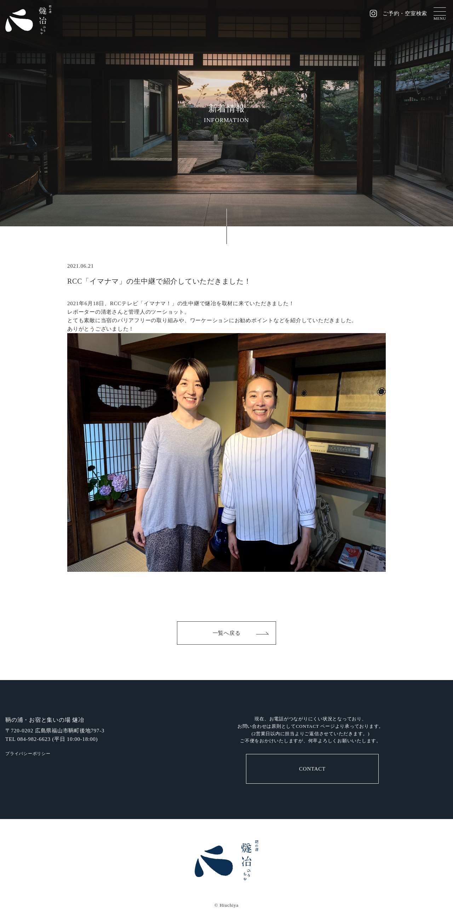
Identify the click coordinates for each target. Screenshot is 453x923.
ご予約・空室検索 (405, 13)
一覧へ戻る (227, 633)
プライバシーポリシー (28, 753)
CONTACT (312, 769)
